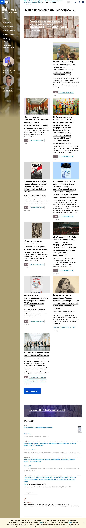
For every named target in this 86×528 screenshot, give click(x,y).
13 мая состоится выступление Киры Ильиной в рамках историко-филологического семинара (66, 65)
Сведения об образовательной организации (29, 467)
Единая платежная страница (27, 513)
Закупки (26, 492)
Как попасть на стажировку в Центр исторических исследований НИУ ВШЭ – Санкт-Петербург (48, 25)
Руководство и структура (28, 472)
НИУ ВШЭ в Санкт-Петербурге (32, 454)
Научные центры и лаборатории (51, 470)
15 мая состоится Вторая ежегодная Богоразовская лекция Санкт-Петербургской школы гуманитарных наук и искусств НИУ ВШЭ (35, 68)
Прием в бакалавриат (38, 489)
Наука (49, 462)
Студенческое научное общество (9, 46)
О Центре (6, 18)
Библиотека (62, 465)
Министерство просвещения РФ (74, 475)
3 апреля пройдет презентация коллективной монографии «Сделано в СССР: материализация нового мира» (36, 235)
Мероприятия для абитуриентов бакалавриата (39, 467)
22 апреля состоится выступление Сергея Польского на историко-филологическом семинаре (65, 183)
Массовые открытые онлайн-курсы (74, 490)
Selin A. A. (26, 419)
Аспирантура (39, 504)
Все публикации (31, 428)
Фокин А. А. (27, 369)
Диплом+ (38, 497)
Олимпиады (38, 486)
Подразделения (28, 475)
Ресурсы (62, 462)
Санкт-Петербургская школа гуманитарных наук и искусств (60, 454)
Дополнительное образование (40, 501)
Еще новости (32, 325)
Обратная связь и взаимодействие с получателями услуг (40, 511)
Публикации (62, 467)
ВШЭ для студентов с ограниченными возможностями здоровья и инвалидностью (28, 499)
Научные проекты (8, 26)
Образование (40, 462)
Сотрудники (7, 22)
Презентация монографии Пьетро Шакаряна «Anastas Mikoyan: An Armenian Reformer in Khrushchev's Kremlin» (36, 122)
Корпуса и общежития (27, 488)
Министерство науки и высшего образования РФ (75, 469)
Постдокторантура (9, 34)
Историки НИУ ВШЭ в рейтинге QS (47, 344)
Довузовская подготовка (39, 482)
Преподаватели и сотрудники (28, 479)
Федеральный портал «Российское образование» (74, 483)
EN (71, 2)
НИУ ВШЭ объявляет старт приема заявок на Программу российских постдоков (65, 287)
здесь (41, 522)
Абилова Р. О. (27, 401)
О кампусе (28, 462)
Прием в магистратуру (39, 494)
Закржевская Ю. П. (29, 385)
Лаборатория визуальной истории (7, 39)
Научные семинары (9, 30)
